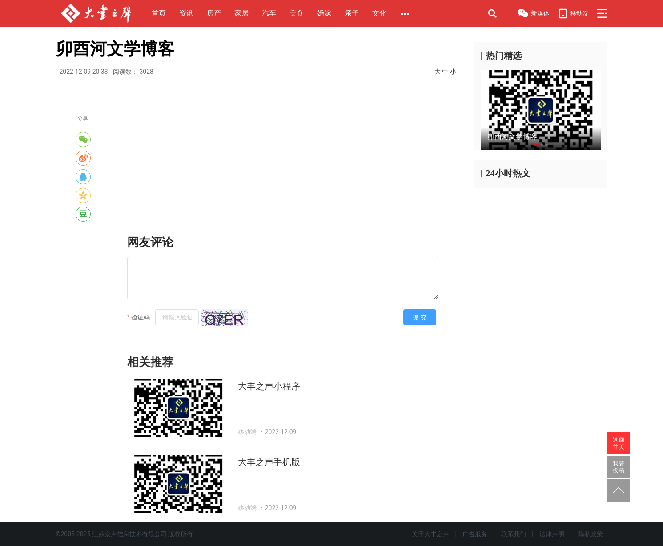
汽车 (269, 13)
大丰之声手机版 (269, 462)
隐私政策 (590, 534)
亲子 (352, 13)
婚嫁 (324, 13)
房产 (214, 13)
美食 (296, 13)
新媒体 (533, 14)
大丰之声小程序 (269, 386)
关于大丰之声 (430, 534)
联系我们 (513, 534)
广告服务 (474, 534)
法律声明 (551, 534)
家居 (241, 13)
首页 (159, 13)
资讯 (186, 13)
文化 (379, 13)
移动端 (573, 13)
